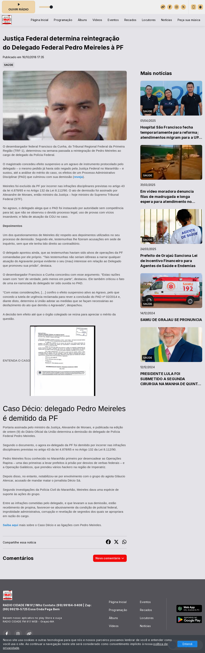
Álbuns (82, 20)
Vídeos (97, 20)
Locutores (149, 20)
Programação (63, 20)
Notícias (166, 20)
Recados (130, 20)
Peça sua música (189, 20)
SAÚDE (8, 64)
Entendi (187, 644)
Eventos (113, 20)
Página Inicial (39, 20)
